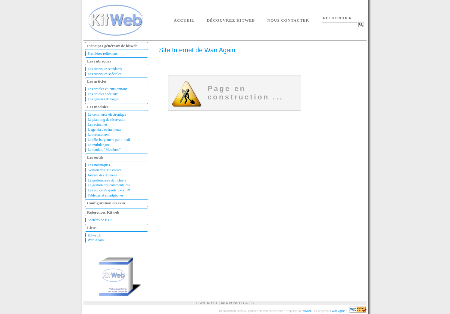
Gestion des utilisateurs (104, 170)
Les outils (95, 157)
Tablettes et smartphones (105, 195)
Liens (91, 227)
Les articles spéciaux (103, 94)
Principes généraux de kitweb (112, 46)
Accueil (184, 20)
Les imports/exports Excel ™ (109, 190)
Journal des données (102, 175)
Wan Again (96, 240)
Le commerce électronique (107, 114)
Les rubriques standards (105, 69)
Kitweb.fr (95, 235)
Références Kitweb (103, 212)
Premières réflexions (102, 53)
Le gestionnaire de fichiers (107, 180)
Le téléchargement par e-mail (109, 140)
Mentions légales (237, 303)
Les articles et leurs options (107, 89)
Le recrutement (99, 135)
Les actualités (98, 124)
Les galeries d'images (103, 99)
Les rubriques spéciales (104, 74)
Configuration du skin (106, 203)
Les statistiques (99, 165)
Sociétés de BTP (99, 220)
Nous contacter (288, 20)
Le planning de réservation (107, 119)
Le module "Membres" (104, 150)
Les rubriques (99, 61)
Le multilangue (99, 145)
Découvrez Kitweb (231, 20)
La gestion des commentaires (109, 185)
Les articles (97, 81)
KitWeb (306, 310)
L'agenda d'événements (104, 129)
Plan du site (207, 303)
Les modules (97, 107)
